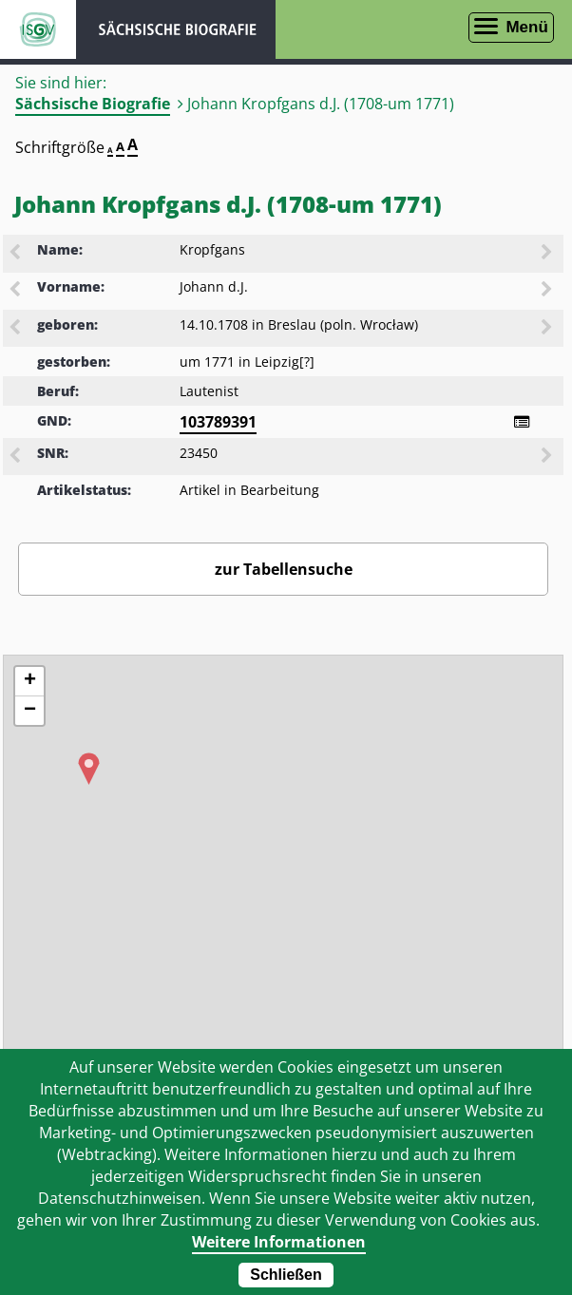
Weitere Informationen (279, 1241)
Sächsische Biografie (92, 103)
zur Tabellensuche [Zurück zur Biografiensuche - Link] (284, 569)
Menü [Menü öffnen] (526, 27)
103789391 (218, 421)
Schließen (286, 1274)
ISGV (38, 29)
